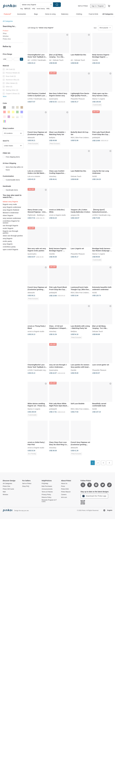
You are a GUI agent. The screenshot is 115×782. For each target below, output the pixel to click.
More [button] (5, 96)
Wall (4, 492)
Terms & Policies (47, 492)
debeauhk (31, 137)
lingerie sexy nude (10, 204)
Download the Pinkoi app (94, 496)
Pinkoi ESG (65, 489)
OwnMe (95, 60)
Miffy (47, 8)
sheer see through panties (13, 236)
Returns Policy (46, 497)
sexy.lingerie (7, 238)
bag (21, 8)
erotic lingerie (8, 228)
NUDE (94, 176)
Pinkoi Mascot (65, 492)
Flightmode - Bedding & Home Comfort (41, 215)
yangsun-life (75, 215)
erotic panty (7, 241)
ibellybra (52, 137)
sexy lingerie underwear (12, 207)
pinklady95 (96, 137)
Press (63, 486)
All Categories (8, 21)
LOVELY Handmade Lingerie (41, 60)
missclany (52, 176)
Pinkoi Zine (7, 39)
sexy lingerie (8, 244)
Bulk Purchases (47, 486)
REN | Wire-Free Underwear (81, 137)
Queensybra (53, 99)
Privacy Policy (46, 494)
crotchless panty (9, 247)
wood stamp (41, 8)
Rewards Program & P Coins (49, 500)
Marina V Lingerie (98, 99)
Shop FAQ (25, 486)
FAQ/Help (45, 483)
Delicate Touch (58, 60)
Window (6, 36)
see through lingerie (10, 225)
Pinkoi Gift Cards (8, 489)
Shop (5, 33)
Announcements (47, 489)
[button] (21, 59)
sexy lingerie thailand (11, 210)
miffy (33, 8)
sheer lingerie (8, 215)
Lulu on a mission (34, 176)
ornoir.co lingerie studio (57, 215)
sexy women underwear (12, 218)
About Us (64, 483)
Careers (63, 494)
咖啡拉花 (27, 8)
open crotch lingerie (10, 249)
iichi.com (64, 497)
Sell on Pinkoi (83, 6)
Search (57, 4)
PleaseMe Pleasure (78, 99)
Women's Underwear (11, 213)
